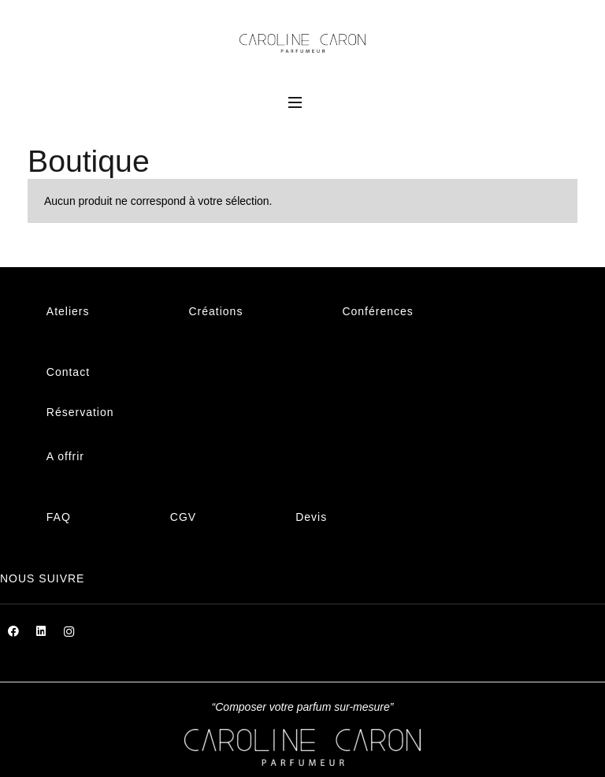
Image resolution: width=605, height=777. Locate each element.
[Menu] (295, 102)
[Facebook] (14, 631)
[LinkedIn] (41, 631)
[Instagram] (69, 631)
